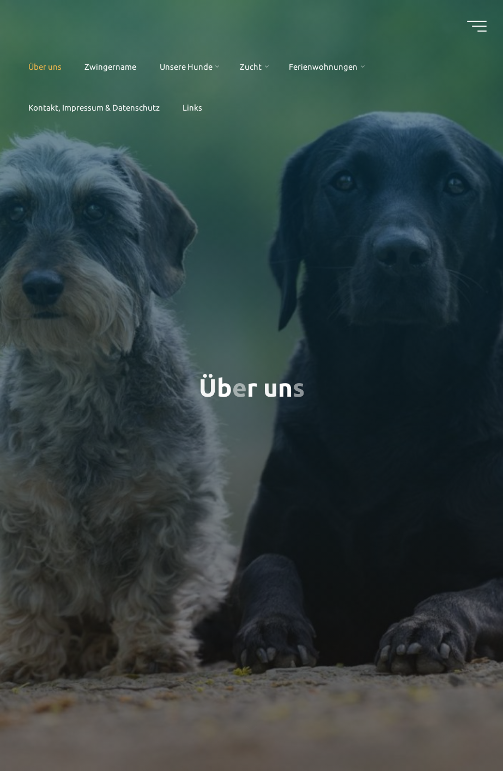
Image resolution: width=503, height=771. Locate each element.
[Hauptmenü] (477, 26)
